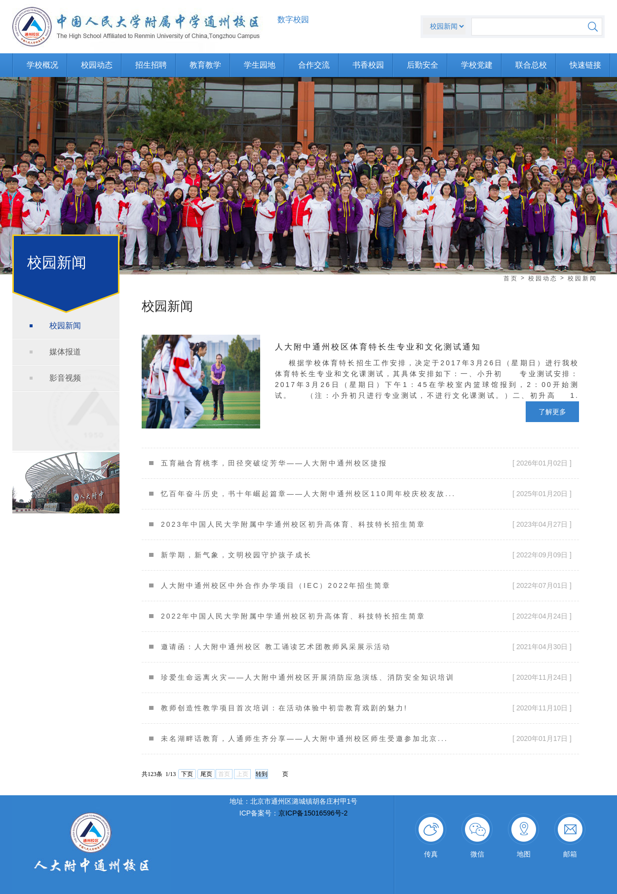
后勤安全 (422, 65)
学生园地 (259, 65)
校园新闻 (65, 325)
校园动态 (97, 65)
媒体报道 (65, 352)
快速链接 (585, 65)
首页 (510, 278)
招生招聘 (151, 65)
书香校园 (368, 65)
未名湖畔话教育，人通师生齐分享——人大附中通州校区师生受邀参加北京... (304, 738)
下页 (187, 774)
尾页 (206, 774)
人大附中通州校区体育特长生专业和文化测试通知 (378, 347)
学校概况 (42, 65)
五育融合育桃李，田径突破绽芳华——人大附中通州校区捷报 (274, 463)
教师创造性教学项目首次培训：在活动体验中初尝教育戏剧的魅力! (284, 708)
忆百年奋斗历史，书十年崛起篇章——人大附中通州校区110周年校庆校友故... (308, 494)
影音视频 (65, 378)
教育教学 (205, 65)
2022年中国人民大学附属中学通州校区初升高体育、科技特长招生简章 (293, 616)
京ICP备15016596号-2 (312, 813)
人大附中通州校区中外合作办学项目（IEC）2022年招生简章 (276, 585)
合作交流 (314, 65)
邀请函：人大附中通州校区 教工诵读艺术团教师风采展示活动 (276, 647)
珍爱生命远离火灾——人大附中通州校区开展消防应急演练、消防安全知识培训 (308, 677)
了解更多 (552, 412)
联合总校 (531, 65)
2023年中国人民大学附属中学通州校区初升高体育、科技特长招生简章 (293, 524)
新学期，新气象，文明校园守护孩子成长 (236, 555)
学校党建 (477, 65)
